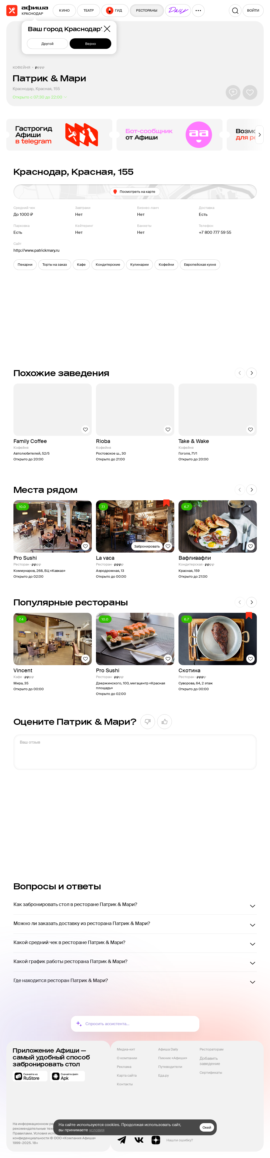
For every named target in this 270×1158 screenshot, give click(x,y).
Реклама (124, 1066)
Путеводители (170, 1066)
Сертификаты (211, 1072)
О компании (127, 1058)
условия (96, 1130)
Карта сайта (127, 1075)
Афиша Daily (168, 1049)
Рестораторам (212, 1049)
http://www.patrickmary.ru (36, 250)
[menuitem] (64, 10)
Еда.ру (163, 1075)
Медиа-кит (126, 1049)
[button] (25, 264)
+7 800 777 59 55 (215, 232)
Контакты (125, 1084)
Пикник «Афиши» (172, 1058)
